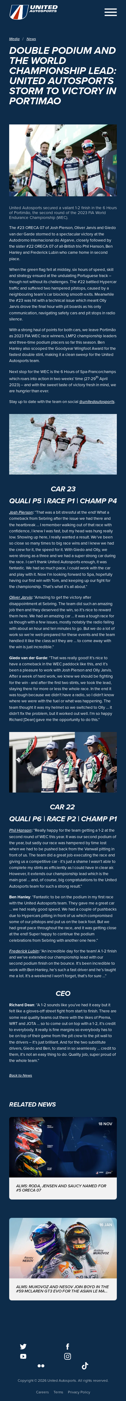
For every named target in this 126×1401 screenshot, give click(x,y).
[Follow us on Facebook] (67, 1346)
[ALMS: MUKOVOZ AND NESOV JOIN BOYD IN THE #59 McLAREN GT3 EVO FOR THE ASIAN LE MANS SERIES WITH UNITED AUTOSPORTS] (63, 1259)
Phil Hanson (20, 830)
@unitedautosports (96, 401)
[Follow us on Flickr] (41, 1365)
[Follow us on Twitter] (23, 1346)
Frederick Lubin (24, 951)
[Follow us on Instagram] (67, 1356)
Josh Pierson (21, 512)
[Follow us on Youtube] (23, 1356)
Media (14, 39)
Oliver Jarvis (20, 597)
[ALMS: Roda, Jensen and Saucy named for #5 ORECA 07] (63, 1158)
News (31, 39)
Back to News (20, 1075)
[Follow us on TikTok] (85, 1365)
